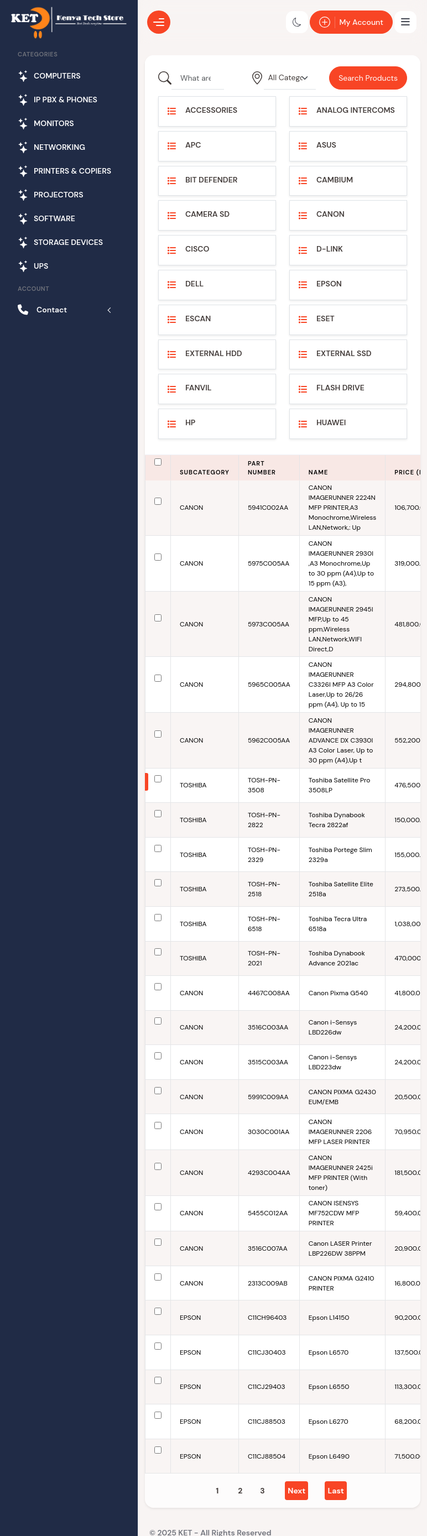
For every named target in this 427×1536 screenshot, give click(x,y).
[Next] (296, 1490)
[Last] (335, 1490)
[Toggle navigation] (405, 22)
